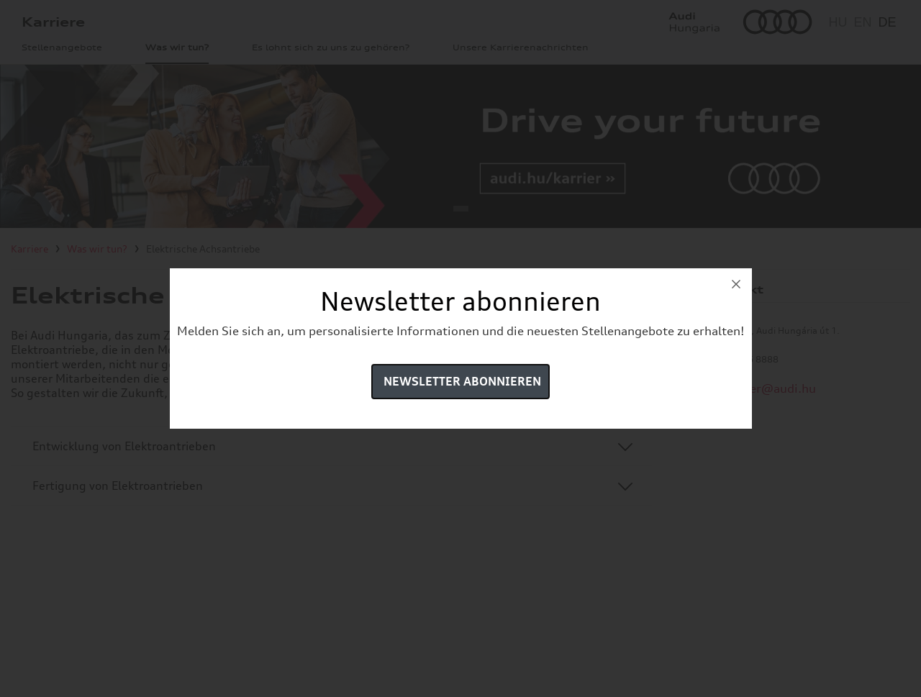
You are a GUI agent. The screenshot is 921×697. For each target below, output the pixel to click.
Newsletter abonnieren (462, 381)
